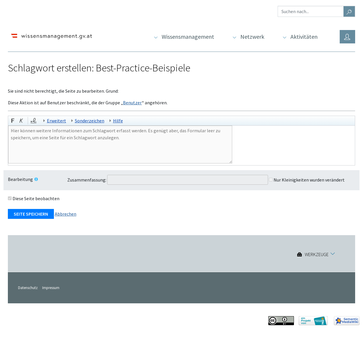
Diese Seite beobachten (36, 198)
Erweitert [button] (56, 121)
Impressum (50, 287)
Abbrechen (65, 214)
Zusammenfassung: (86, 180)
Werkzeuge (317, 254)
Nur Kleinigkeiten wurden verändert (309, 180)
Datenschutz (28, 287)
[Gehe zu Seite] (349, 11)
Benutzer (132, 102)
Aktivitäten (304, 36)
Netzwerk (252, 36)
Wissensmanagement (188, 36)
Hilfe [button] (118, 121)
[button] (13, 121)
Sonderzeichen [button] (89, 121)
